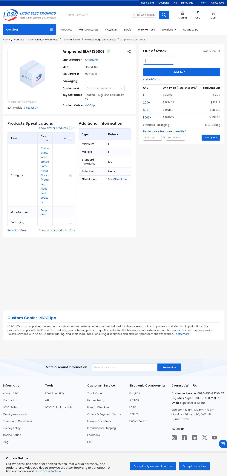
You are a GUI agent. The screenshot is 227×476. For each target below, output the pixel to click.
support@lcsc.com (192, 403)
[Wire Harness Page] (146, 29)
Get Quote (211, 137)
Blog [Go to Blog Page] (5, 442)
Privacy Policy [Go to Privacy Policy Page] (12, 428)
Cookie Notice (50, 471)
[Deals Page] (128, 29)
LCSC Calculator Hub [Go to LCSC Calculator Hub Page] (58, 407)
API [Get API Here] (175, 2)
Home (6, 39)
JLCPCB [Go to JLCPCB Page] (134, 400)
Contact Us (217, 2)
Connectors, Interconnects (43, 39)
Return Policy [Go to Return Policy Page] (95, 400)
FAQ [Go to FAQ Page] (90, 442)
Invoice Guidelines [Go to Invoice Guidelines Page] (99, 421)
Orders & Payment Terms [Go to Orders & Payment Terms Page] (104, 414)
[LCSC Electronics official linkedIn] (194, 437)
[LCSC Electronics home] (29, 15)
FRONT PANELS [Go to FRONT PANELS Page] (138, 421)
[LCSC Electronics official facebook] (184, 437)
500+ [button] (146, 110)
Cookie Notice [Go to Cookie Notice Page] (12, 435)
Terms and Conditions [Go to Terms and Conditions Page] (17, 421)
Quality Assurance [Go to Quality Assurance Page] (15, 414)
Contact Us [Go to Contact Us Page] (10, 400)
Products (19, 39)
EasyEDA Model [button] (117, 179)
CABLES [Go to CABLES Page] (134, 414)
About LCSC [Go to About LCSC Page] (10, 393)
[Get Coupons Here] (163, 2)
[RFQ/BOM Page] (111, 29)
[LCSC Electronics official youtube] (214, 437)
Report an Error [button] (17, 230)
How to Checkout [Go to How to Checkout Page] (98, 407)
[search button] (164, 15)
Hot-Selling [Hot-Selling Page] (147, 2)
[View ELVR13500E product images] (32, 74)
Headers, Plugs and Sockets (100, 39)
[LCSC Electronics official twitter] (204, 437)
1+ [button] (144, 95)
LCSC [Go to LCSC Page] (132, 407)
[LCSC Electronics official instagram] (174, 437)
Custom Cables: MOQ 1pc (31, 317)
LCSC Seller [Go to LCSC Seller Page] (10, 407)
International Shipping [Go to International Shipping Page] (101, 428)
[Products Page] (66, 29)
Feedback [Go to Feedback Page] (93, 435)
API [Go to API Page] (47, 400)
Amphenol (91, 60)
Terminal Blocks (71, 39)
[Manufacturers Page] (89, 29)
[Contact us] (223, 444)
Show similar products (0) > (57, 128)
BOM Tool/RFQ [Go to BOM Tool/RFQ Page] (54, 393)
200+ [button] (146, 102)
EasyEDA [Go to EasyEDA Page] (134, 393)
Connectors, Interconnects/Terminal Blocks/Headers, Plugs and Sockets (45, 175)
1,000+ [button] (147, 117)
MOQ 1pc (90, 105)
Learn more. (182, 334)
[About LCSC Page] (191, 29)
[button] (182, 15)
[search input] (95, 15)
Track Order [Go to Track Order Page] (95, 393)
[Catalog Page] (29, 29)
